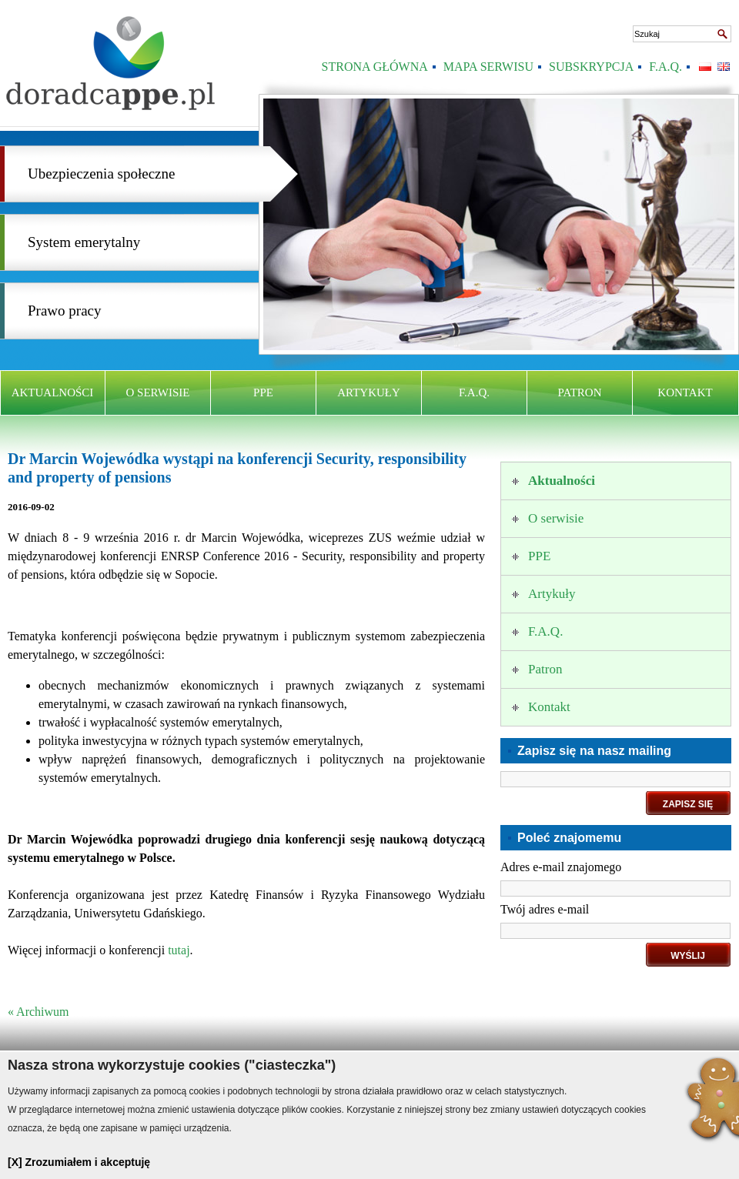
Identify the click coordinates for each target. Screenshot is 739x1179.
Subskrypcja (591, 66)
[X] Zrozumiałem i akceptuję (79, 1162)
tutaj (178, 950)
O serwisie (158, 392)
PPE (263, 392)
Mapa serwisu (488, 66)
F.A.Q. (665, 66)
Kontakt (684, 392)
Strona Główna (375, 66)
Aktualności (53, 392)
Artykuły (368, 392)
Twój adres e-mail (544, 909)
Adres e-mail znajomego (560, 866)
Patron (580, 392)
